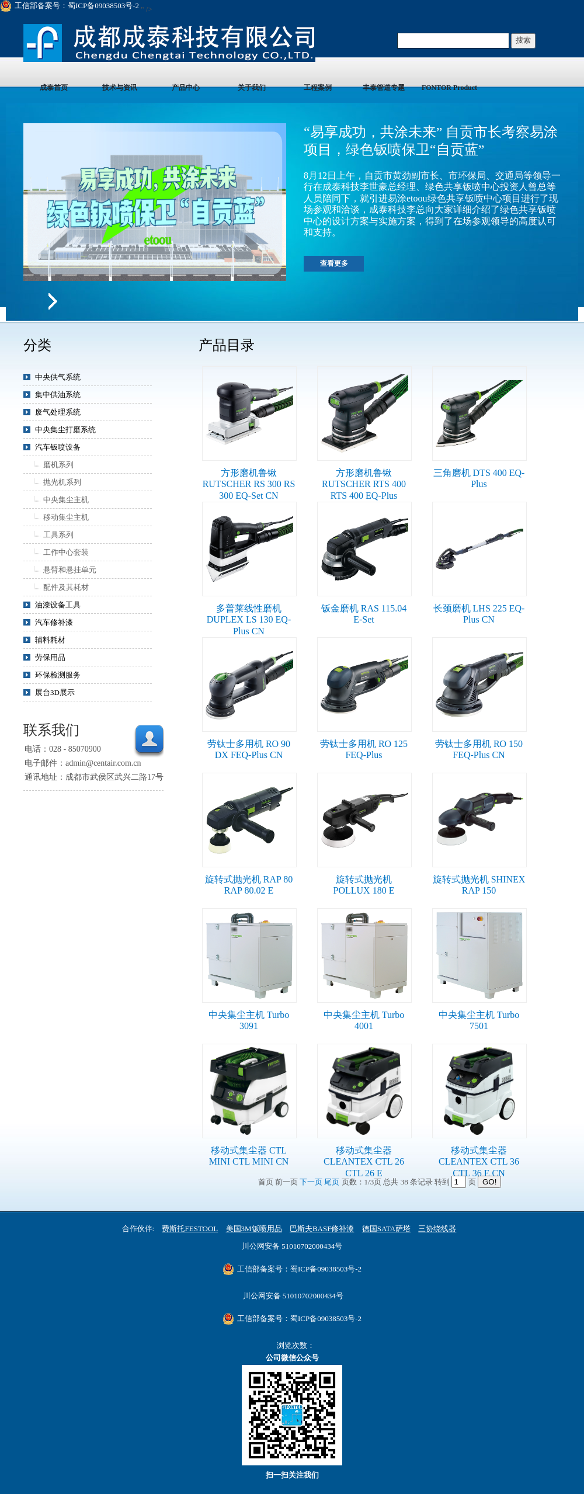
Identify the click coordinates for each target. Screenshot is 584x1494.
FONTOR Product (449, 88)
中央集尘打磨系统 (65, 429)
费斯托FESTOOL (190, 1228)
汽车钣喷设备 (58, 447)
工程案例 (318, 88)
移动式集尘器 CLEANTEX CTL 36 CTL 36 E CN (479, 1161)
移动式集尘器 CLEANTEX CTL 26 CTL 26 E (364, 1161)
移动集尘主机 (66, 517)
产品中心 (186, 88)
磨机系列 (58, 464)
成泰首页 (54, 88)
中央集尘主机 (66, 499)
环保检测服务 (58, 674)
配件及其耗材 (66, 587)
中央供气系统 (58, 377)
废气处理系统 (58, 412)
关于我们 (252, 88)
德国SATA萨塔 (386, 1228)
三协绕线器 (437, 1228)
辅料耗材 (50, 639)
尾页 (332, 1181)
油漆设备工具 (58, 604)
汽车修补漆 (54, 622)
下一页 (312, 1181)
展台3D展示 (55, 692)
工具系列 (58, 534)
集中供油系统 (58, 394)
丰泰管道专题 (384, 88)
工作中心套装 (66, 552)
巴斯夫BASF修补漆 (322, 1228)
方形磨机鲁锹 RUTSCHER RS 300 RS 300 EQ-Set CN (249, 484)
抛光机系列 (62, 482)
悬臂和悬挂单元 (69, 569)
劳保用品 (50, 657)
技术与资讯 (119, 88)
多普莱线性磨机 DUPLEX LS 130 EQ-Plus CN (249, 619)
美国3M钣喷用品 (254, 1228)
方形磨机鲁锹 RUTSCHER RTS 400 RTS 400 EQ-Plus (364, 484)
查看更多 (334, 263)
